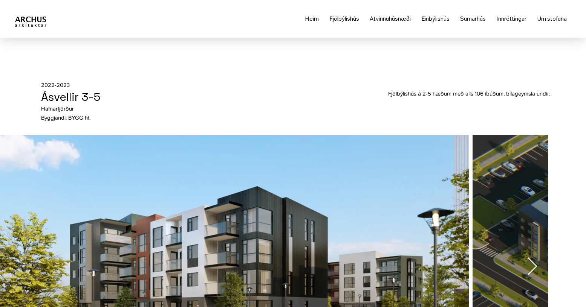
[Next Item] (532, 267)
